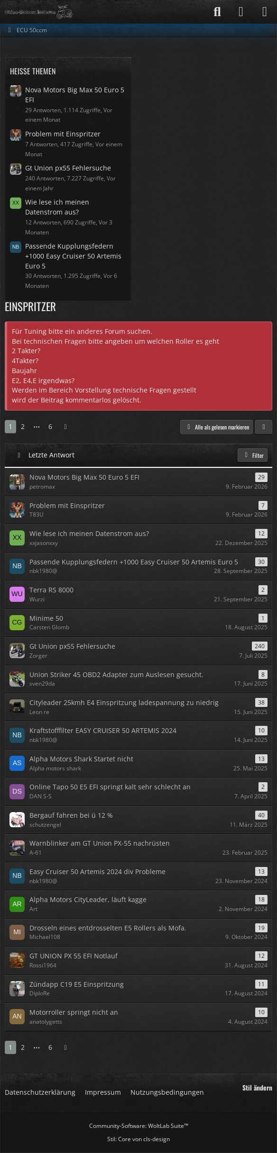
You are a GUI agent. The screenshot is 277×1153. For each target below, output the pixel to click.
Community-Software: (138, 1126)
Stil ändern (257, 1087)
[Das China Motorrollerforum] (38, 11)
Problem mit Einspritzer (63, 133)
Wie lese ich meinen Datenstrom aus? (57, 206)
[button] (263, 427)
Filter (252, 455)
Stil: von (138, 1139)
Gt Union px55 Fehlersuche (68, 167)
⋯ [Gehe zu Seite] (36, 426)
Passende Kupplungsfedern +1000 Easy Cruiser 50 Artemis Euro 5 (73, 255)
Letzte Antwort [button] (51, 454)
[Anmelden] (240, 12)
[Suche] (217, 11)
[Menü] (264, 11)
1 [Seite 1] (10, 426)
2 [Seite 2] (23, 426)
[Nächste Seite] (65, 427)
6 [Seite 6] (50, 426)
